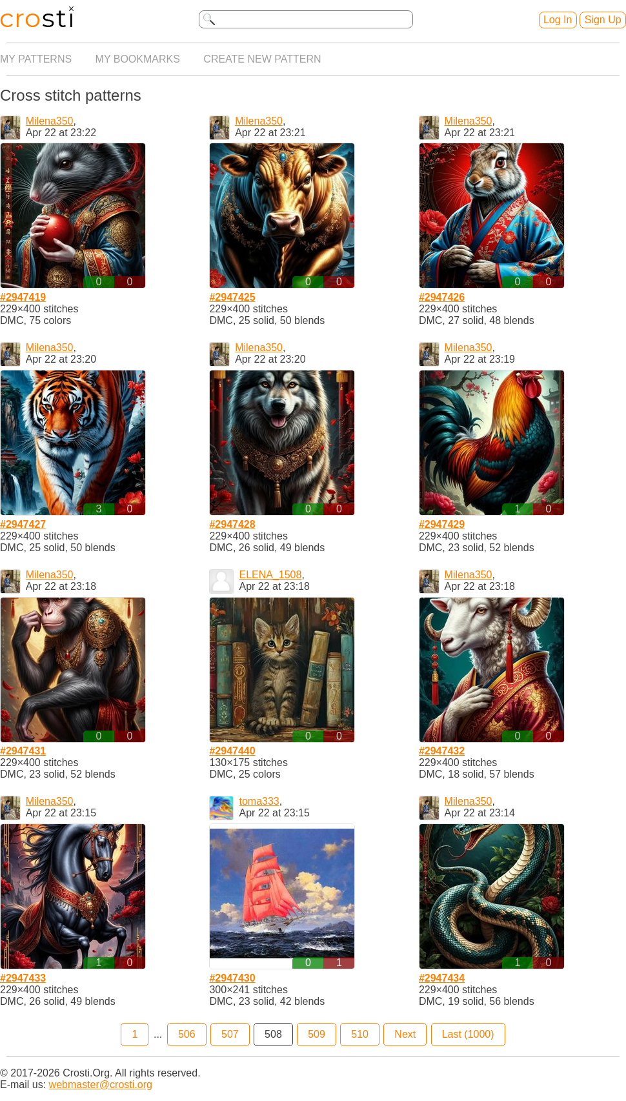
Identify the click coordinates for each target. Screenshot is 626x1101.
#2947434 (442, 978)
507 (230, 1034)
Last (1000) (468, 1034)
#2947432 (442, 750)
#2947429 (442, 524)
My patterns (36, 59)
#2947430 (232, 978)
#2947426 (442, 297)
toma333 (259, 801)
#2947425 (232, 297)
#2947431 (23, 750)
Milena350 (50, 121)
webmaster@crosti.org (100, 1084)
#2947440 (232, 750)
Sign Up (603, 19)
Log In (557, 19)
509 (316, 1034)
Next (405, 1034)
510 (360, 1034)
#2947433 (23, 978)
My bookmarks (138, 59)
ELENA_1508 (270, 574)
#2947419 (23, 297)
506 (187, 1034)
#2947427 (23, 524)
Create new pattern (262, 59)
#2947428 (232, 524)
